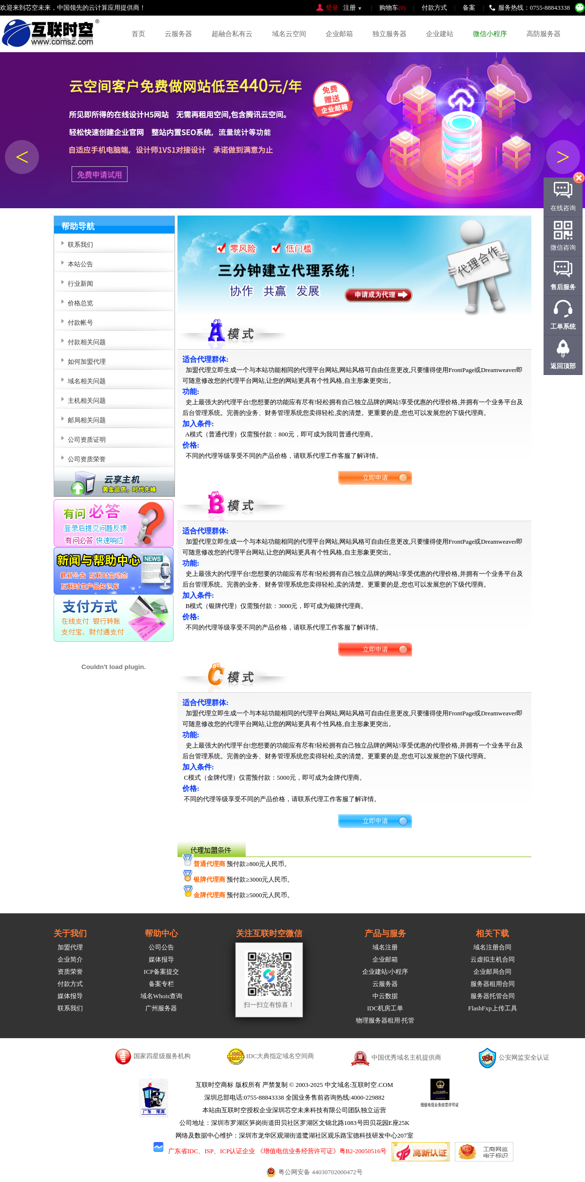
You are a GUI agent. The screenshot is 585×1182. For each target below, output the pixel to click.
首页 (138, 34)
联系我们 (70, 1008)
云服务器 (178, 34)
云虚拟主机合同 (492, 959)
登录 (332, 7)
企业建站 (439, 34)
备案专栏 (161, 983)
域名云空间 (289, 34)
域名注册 (385, 947)
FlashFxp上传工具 (492, 1008)
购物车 (392, 7)
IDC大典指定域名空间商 (280, 1056)
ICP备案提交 (161, 971)
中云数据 (385, 996)
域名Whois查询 (161, 996)
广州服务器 (161, 1008)
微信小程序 (490, 34)
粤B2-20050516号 (363, 1151)
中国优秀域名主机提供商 (406, 1057)
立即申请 (375, 477)
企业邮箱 (339, 34)
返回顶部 (563, 366)
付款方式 (434, 7)
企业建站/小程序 (385, 971)
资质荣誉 (70, 971)
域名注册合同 (492, 947)
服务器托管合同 (492, 996)
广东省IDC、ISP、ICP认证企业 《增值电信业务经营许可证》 (253, 1151)
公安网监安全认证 (524, 1057)
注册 (349, 7)
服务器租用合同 (492, 983)
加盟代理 (70, 947)
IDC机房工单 (385, 1008)
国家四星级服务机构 (162, 1056)
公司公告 (161, 947)
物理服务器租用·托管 (385, 1020)
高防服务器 (543, 34)
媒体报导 (70, 996)
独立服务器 (389, 34)
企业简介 (70, 959)
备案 (469, 7)
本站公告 (80, 264)
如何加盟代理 (87, 361)
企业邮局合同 (492, 971)
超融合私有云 (232, 34)
